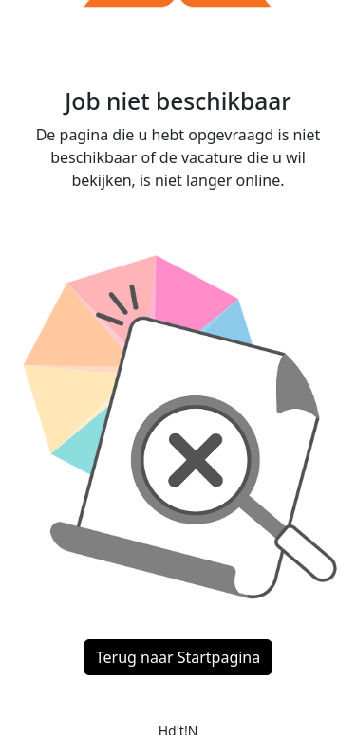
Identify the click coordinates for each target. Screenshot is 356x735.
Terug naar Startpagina (178, 657)
